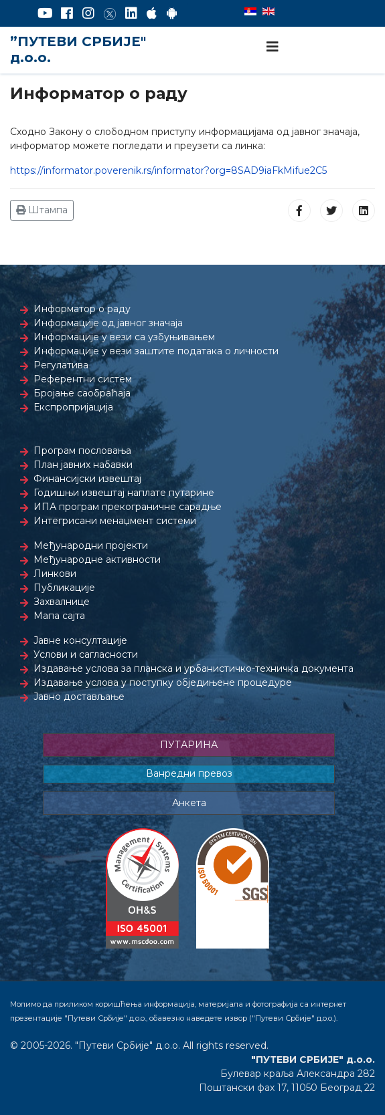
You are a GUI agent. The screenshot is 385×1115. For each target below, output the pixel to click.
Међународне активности (97, 559)
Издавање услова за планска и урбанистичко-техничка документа (193, 668)
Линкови (54, 574)
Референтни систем (82, 379)
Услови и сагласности (85, 654)
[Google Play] (172, 13)
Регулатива (60, 365)
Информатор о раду (82, 309)
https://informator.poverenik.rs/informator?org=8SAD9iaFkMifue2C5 (168, 170)
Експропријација (73, 407)
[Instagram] (88, 13)
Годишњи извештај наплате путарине (123, 493)
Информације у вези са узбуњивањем (124, 337)
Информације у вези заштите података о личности (156, 351)
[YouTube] (45, 13)
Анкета (189, 803)
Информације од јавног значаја (108, 323)
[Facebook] (67, 13)
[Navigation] (272, 47)
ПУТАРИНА (189, 745)
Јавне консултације (80, 640)
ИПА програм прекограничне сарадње (127, 507)
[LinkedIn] (131, 13)
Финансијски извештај (87, 479)
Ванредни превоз (189, 773)
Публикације (64, 588)
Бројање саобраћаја (82, 393)
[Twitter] (110, 13)
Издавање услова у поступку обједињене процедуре (162, 682)
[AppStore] (152, 13)
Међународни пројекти (90, 545)
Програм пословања (82, 451)
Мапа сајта (59, 616)
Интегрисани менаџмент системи (114, 521)
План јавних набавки (83, 465)
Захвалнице (61, 602)
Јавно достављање (79, 697)
